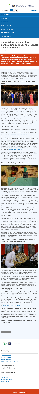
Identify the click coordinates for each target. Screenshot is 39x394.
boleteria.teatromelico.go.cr (19, 134)
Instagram (10, 368)
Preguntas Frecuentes (6, 357)
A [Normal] (11, 10)
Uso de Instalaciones (6, 383)
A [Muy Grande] (16, 10)
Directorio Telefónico (6, 355)
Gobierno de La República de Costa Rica (10, 361)
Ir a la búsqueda (33, 10)
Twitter (3, 368)
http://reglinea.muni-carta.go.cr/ (11, 305)
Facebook (7, 368)
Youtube (13, 368)
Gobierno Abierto (5, 381)
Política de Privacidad (6, 359)
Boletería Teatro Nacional (7, 386)
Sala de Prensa (5, 377)
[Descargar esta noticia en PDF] (6, 332)
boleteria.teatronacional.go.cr (16, 149)
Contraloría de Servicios (7, 379)
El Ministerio (4, 375)
